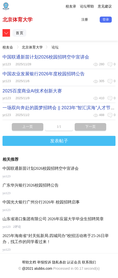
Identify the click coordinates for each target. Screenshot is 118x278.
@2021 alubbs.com (37, 268)
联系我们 (89, 262)
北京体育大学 (18, 19)
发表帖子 (59, 140)
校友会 (8, 46)
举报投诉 (44, 262)
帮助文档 (29, 262)
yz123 (7, 64)
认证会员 (74, 262)
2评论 (17, 227)
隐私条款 (59, 262)
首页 (20, 33)
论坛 (55, 47)
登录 (105, 19)
